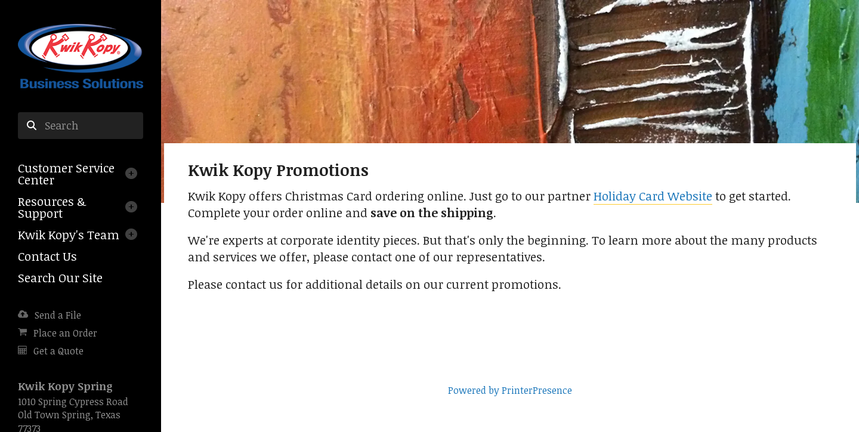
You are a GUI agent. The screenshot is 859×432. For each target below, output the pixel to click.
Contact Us (47, 256)
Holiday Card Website (653, 195)
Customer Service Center (66, 173)
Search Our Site (60, 277)
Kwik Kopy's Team (68, 234)
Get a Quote (58, 350)
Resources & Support (52, 207)
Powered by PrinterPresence (510, 390)
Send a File (58, 315)
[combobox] (80, 126)
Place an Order (65, 333)
